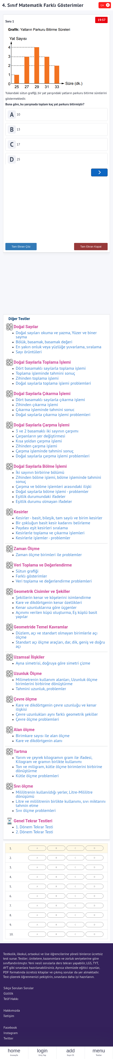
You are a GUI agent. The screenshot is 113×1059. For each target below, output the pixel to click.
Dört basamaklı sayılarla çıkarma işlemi (50, 401)
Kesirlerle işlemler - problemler (43, 539)
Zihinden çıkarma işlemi (37, 406)
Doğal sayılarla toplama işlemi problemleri (53, 384)
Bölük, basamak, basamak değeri (44, 343)
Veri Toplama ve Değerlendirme (43, 566)
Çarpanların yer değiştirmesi (40, 437)
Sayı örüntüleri (29, 353)
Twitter (8, 1040)
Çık (102, 5)
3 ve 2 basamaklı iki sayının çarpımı (47, 432)
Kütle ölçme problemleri (37, 777)
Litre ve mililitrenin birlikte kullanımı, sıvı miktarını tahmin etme (61, 804)
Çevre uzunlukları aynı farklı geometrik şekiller (57, 715)
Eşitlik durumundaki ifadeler (40, 497)
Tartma (20, 752)
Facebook (10, 1029)
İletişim (9, 1017)
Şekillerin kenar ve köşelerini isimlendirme (53, 598)
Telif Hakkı (11, 1000)
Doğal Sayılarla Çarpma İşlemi (42, 426)
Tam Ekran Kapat (90, 248)
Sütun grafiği (27, 572)
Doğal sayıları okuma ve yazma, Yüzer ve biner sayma (56, 336)
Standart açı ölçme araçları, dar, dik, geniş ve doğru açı (60, 645)
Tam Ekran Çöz (21, 248)
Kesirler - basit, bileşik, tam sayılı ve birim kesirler (59, 519)
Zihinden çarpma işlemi (36, 447)
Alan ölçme (24, 731)
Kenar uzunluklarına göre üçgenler (46, 608)
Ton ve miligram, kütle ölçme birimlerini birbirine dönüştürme (59, 770)
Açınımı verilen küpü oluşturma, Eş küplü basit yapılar (56, 616)
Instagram (11, 1034)
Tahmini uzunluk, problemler (41, 690)
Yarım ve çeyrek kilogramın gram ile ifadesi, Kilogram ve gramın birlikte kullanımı (54, 761)
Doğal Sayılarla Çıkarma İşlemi (42, 395)
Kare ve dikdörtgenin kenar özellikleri (49, 603)
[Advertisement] (56, 209)
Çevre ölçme (25, 700)
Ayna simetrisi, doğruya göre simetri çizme (53, 664)
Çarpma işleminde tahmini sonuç (44, 452)
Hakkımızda (12, 1012)
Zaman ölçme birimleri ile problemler (49, 556)
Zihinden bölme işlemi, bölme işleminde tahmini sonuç (58, 480)
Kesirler (21, 513)
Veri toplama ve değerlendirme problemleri (54, 582)
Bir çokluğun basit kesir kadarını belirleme (53, 524)
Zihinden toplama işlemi (37, 379)
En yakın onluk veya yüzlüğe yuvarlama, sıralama (58, 348)
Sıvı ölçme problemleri (36, 811)
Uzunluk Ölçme (28, 674)
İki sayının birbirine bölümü (40, 473)
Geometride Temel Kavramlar (41, 628)
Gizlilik (8, 995)
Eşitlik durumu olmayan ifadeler (44, 502)
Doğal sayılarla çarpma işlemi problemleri (53, 457)
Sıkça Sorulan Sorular (19, 989)
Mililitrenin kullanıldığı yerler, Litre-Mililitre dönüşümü (54, 795)
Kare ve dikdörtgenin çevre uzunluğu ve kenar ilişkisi (56, 708)
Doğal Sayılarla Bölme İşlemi (40, 467)
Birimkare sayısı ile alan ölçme (43, 737)
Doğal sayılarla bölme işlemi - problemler (52, 492)
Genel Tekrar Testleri (33, 822)
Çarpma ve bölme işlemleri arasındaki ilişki (53, 487)
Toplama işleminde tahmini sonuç (45, 374)
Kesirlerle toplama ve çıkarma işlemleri (50, 534)
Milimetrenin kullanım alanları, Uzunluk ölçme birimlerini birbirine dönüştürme (56, 683)
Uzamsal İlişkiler (29, 658)
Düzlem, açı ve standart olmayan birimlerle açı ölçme (56, 636)
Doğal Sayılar (26, 328)
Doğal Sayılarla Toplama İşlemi (42, 363)
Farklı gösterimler (31, 577)
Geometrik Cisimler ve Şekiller (42, 592)
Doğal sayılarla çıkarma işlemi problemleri (53, 416)
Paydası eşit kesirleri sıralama (42, 529)
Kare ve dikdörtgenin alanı (39, 742)
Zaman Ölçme (27, 550)
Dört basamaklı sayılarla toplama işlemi (51, 369)
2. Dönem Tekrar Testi (34, 833)
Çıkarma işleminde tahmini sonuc (45, 411)
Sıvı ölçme (23, 787)
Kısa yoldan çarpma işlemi (39, 442)
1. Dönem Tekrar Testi (34, 828)
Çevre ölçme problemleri (37, 720)
